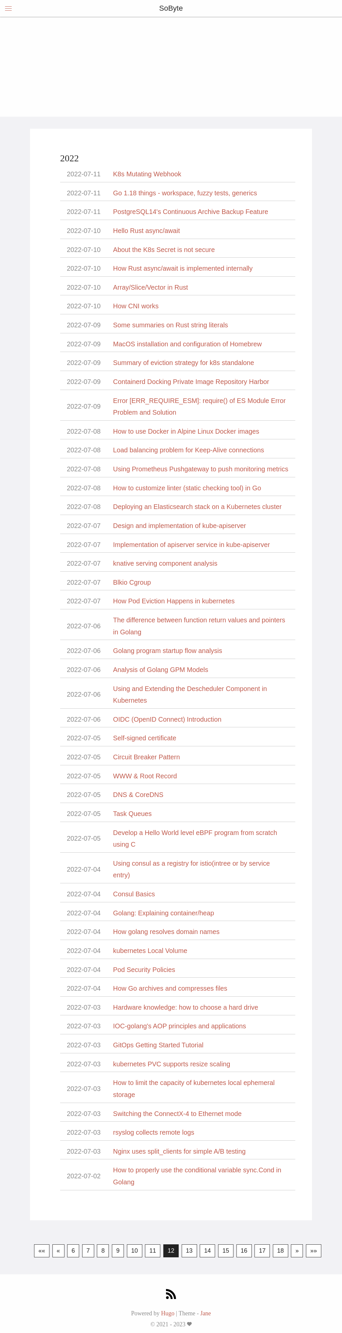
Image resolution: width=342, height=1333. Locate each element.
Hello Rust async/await (146, 230)
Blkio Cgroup (132, 582)
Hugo (167, 1313)
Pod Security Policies (144, 969)
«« (41, 1250)
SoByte (171, 8)
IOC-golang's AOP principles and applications (179, 1026)
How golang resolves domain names (166, 931)
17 (262, 1250)
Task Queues (132, 813)
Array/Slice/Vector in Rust (150, 287)
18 (280, 1250)
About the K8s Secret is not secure (164, 249)
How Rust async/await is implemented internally (183, 268)
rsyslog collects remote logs (153, 1132)
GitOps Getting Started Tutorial (158, 1045)
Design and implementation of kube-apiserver (179, 525)
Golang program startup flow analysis (167, 650)
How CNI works (136, 306)
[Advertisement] (171, 66)
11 (152, 1250)
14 (207, 1250)
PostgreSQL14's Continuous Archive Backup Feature (191, 211)
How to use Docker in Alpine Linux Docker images (186, 431)
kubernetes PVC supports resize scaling (171, 1064)
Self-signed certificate (144, 738)
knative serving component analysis (165, 563)
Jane (205, 1313)
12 (171, 1250)
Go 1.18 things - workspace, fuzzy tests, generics (185, 193)
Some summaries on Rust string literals (170, 325)
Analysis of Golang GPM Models (160, 669)
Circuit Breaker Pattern (146, 757)
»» (313, 1250)
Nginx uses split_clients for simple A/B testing (179, 1151)
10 (134, 1250)
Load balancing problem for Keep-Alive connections (188, 450)
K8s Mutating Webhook (147, 174)
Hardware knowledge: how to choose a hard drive (185, 1007)
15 (225, 1250)
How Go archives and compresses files (170, 988)
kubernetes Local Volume (150, 950)
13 (189, 1250)
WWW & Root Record (145, 776)
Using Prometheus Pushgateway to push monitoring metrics (200, 469)
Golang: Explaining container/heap (163, 913)
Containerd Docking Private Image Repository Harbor (191, 381)
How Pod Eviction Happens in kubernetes (174, 601)
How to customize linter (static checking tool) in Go (187, 488)
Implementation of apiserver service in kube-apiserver (191, 544)
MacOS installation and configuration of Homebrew (187, 344)
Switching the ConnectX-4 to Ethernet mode (177, 1113)
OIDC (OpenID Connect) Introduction (167, 719)
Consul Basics (134, 894)
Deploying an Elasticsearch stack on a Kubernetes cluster (197, 506)
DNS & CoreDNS (138, 794)
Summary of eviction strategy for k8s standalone (183, 362)
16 (244, 1250)
